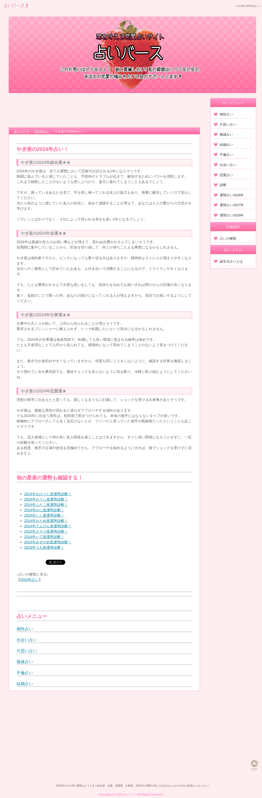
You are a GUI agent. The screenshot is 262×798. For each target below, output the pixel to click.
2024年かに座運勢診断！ (44, 510)
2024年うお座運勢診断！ (44, 547)
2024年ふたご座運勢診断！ (46, 505)
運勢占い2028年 (229, 215)
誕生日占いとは (228, 261)
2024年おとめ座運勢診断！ (46, 521)
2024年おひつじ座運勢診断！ (47, 494)
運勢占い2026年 (229, 195)
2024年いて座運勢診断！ (44, 537)
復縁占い (25, 662)
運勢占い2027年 (229, 205)
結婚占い (25, 684)
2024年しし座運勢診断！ (44, 515)
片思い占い (27, 651)
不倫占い (25, 673)
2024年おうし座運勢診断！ (46, 499)
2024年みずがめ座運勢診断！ (47, 542)
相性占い (25, 629)
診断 (220, 185)
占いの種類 (225, 238)
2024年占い (29, 580)
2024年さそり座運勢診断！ (46, 531)
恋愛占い (223, 175)
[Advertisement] (104, 111)
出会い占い (27, 640)
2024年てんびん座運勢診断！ (47, 526)
